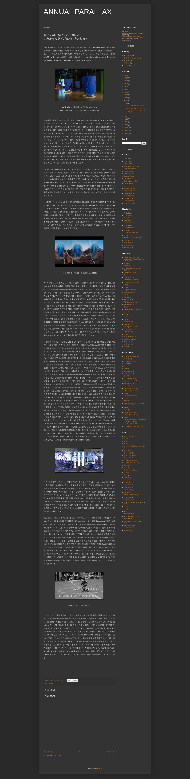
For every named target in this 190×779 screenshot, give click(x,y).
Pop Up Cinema (129, 497)
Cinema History (129, 373)
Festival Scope (129, 383)
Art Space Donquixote (131, 460)
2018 (126, 98)
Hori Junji (127, 230)
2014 (126, 125)
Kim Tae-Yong (128, 490)
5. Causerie (127, 65)
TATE (126, 511)
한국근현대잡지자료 (130, 455)
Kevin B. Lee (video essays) (133, 238)
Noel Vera (127, 240)
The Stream (128, 519)
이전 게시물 (110, 752)
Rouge (126, 334)
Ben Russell (128, 161)
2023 (126, 84)
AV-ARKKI (127, 363)
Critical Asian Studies (131, 470)
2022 (126, 86)
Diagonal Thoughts (130, 290)
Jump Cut (127, 312)
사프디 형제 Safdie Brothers (135, 105)
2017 (126, 116)
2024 (126, 81)
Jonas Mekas (128, 178)
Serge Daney (128, 242)
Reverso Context (129, 500)
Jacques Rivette (129, 176)
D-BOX (126, 376)
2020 (126, 92)
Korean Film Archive (130, 396)
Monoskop (127, 492)
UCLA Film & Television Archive (134, 426)
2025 (126, 78)
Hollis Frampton (129, 171)
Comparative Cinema (131, 280)
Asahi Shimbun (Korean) (132, 462)
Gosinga (127, 475)
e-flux (126, 295)
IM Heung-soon (129, 173)
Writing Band (128, 530)
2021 (126, 89)
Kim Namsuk (128, 186)
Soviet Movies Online (131, 415)
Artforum (127, 266)
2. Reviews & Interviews (131, 58)
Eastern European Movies (132, 381)
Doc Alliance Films (130, 378)
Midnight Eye (128, 324)
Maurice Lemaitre (129, 188)
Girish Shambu (129, 228)
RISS (125, 506)
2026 (126, 75)
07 (127, 100)
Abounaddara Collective (131, 356)
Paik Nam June (129, 198)
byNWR (126, 368)
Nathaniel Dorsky (129, 193)
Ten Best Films (129, 514)
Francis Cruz (128, 225)
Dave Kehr (127, 220)
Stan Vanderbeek (129, 201)
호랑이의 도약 (128, 458)
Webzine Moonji (129, 528)
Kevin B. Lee (128, 235)
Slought (126, 509)
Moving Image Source (131, 327)
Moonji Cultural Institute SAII (133, 495)
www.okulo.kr (126, 40)
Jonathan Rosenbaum (131, 233)
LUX (125, 398)
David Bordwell (129, 223)
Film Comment (129, 299)
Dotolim (126, 472)
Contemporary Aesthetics (132, 282)
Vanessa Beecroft (129, 525)
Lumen (126, 317)
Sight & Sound (128, 341)
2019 (126, 95)
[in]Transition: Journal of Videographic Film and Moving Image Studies (134, 259)
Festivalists (127, 297)
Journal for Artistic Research (133, 309)
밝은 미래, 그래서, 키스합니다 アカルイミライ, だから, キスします (135, 110)
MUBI (126, 407)
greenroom (127, 477)
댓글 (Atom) (57, 755)
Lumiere (126, 319)
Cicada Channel (129, 371)
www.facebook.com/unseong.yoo (132, 33)
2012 (126, 130)
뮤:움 (125, 441)
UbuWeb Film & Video (131, 424)
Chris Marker (128, 164)
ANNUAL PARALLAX (78, 12)
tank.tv (126, 417)
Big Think (127, 465)
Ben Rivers (127, 159)
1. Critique (51, 683)
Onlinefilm (127, 410)
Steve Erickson (129, 245)
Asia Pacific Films (129, 361)
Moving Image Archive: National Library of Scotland (134, 404)
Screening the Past (130, 336)
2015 (126, 122)
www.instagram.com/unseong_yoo (133, 37)
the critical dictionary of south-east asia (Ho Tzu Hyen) (135, 420)
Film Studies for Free (131, 302)
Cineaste (127, 275)
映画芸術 (127, 263)
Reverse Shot (128, 332)
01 (127, 103)
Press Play (127, 329)
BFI (125, 366)
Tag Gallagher (128, 247)
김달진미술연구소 (130, 436)
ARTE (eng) (128, 359)
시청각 (126, 443)
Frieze (126, 307)
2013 (126, 127)
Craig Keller (128, 218)
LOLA (126, 314)
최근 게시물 (48, 752)
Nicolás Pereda (129, 196)
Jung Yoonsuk (128, 485)
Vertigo (126, 346)
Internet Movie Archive (131, 388)
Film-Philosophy (129, 304)
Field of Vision (128, 386)
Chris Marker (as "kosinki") (132, 166)
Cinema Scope (129, 277)
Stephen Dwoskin (129, 203)
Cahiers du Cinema (130, 272)
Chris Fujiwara (128, 215)
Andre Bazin (128, 213)
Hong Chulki (128, 480)
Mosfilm (126, 401)
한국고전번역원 (129, 453)
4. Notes (127, 63)
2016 (126, 119)
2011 (126, 133)
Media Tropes (128, 322)
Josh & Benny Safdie (131, 181)
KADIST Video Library (131, 391)
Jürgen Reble (128, 183)
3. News (126, 60)
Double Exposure (129, 292)
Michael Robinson (130, 191)
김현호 (126, 438)
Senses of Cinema (130, 339)
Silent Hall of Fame (130, 412)
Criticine (126, 285)
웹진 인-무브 (128, 450)
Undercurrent (128, 344)
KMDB (126, 393)
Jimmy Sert (127, 482)
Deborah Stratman (130, 169)
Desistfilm (127, 287)
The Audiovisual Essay (131, 516)
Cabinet (126, 467)
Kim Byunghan (129, 487)
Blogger (98, 768)
